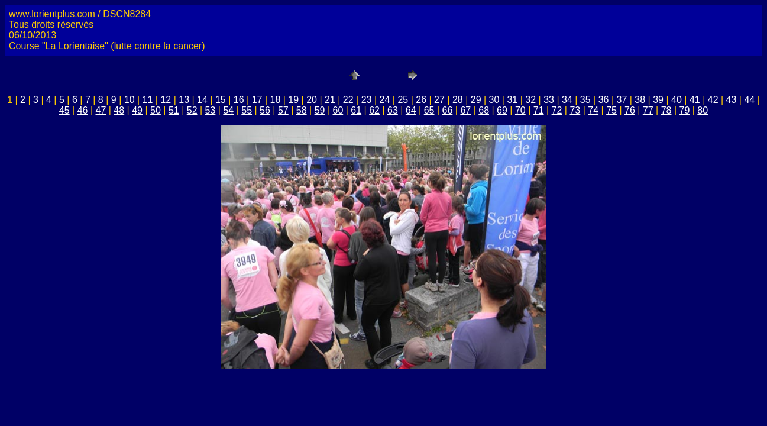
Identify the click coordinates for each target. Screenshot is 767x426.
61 (356, 110)
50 (155, 110)
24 (385, 100)
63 (392, 110)
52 (192, 110)
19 (293, 100)
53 (210, 110)
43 (731, 100)
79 (684, 110)
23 (366, 100)
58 (301, 110)
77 (648, 110)
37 (622, 100)
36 (603, 100)
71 (538, 110)
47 (101, 110)
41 (695, 100)
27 (439, 100)
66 (447, 110)
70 (520, 110)
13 (184, 100)
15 (220, 100)
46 (82, 110)
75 (611, 110)
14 (202, 100)
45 (64, 110)
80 (702, 110)
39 (658, 100)
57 (283, 110)
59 (320, 110)
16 (239, 100)
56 (265, 110)
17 (257, 100)
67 (465, 110)
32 (530, 100)
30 (494, 100)
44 (749, 100)
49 (137, 110)
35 (585, 100)
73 (574, 110)
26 (421, 100)
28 (457, 100)
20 (311, 100)
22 (348, 100)
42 (713, 100)
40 (676, 100)
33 (548, 100)
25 (402, 100)
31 (512, 100)
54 (228, 110)
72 (557, 110)
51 (174, 110)
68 (483, 110)
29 (476, 100)
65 (429, 110)
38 (640, 100)
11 (148, 100)
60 (337, 110)
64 (411, 110)
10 (129, 100)
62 (374, 110)
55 (246, 110)
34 (567, 100)
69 (502, 110)
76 (629, 110)
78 (666, 110)
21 (330, 100)
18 (275, 100)
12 (165, 100)
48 (119, 110)
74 (593, 110)
